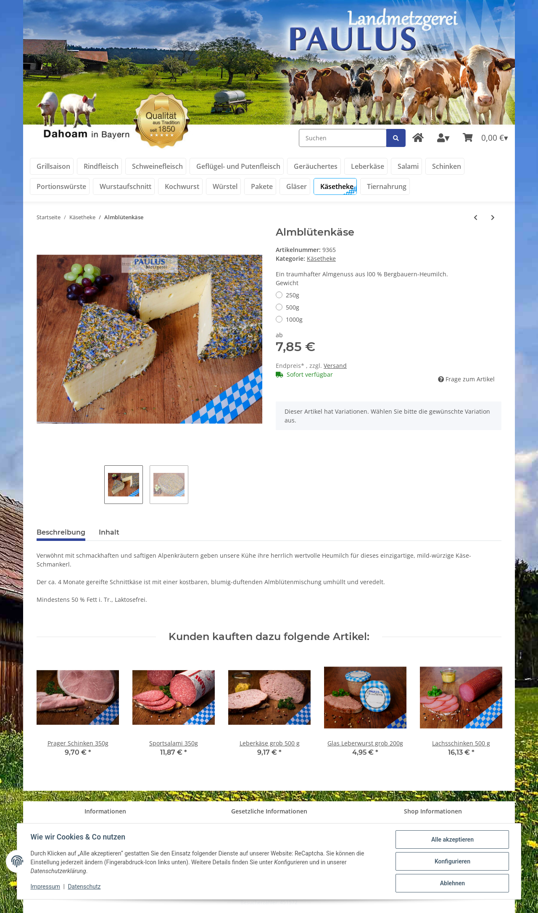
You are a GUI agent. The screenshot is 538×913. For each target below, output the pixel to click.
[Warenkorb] (485, 138)
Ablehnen (452, 883)
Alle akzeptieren (452, 839)
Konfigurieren (452, 861)
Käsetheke (321, 258)
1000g (294, 319)
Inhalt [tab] (109, 532)
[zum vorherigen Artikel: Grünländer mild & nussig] (475, 217)
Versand (335, 366)
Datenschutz (84, 887)
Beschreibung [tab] (61, 532)
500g (292, 307)
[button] (443, 138)
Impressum (45, 887)
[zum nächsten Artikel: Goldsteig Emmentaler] (492, 217)
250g (292, 295)
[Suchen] (343, 138)
